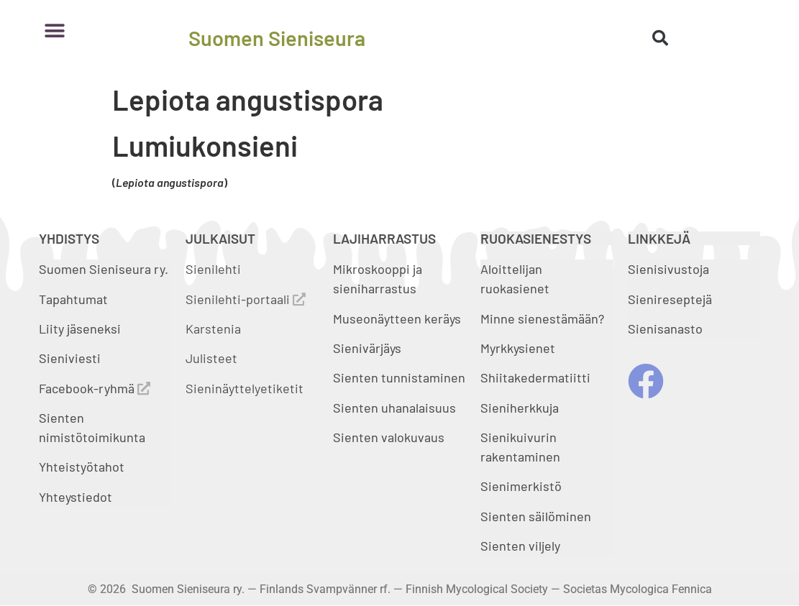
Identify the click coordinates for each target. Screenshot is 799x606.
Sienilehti (213, 269)
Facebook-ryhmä (94, 388)
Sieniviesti (71, 358)
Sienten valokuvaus (388, 437)
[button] (55, 30)
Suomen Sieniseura (276, 37)
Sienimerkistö (521, 486)
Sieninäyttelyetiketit (244, 388)
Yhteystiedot (75, 497)
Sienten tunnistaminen (399, 377)
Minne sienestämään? (542, 318)
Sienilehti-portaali (246, 299)
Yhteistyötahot (81, 466)
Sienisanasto (665, 328)
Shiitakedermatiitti (535, 377)
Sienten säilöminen (535, 516)
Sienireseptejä (670, 299)
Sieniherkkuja (519, 408)
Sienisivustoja (668, 269)
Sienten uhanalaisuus (394, 408)
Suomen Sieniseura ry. (103, 269)
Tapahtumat (73, 299)
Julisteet (211, 358)
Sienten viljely (520, 546)
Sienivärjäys (367, 348)
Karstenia (213, 328)
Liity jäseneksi (80, 328)
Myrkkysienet (517, 348)
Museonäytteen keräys (397, 318)
